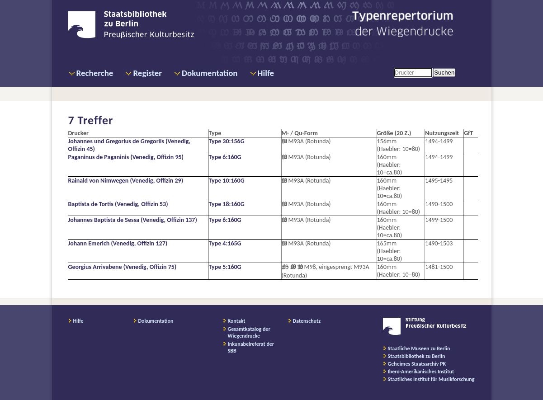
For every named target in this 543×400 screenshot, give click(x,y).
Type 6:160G (225, 157)
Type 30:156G (227, 141)
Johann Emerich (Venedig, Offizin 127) (118, 243)
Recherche (94, 73)
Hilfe (266, 73)
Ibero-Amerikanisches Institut (421, 371)
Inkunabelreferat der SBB (251, 347)
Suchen (444, 72)
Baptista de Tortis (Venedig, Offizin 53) (118, 204)
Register (147, 73)
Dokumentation (209, 73)
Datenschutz (307, 321)
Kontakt (237, 321)
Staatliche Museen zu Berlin (419, 348)
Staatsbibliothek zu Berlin (416, 356)
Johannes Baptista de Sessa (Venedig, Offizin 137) (132, 220)
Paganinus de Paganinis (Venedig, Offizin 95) (126, 157)
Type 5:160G (225, 267)
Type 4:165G (225, 243)
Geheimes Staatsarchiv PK (417, 364)
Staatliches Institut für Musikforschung (431, 379)
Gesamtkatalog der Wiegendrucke (249, 332)
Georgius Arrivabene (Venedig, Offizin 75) (122, 267)
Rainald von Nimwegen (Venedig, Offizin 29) (126, 180)
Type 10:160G (227, 180)
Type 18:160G (227, 204)
